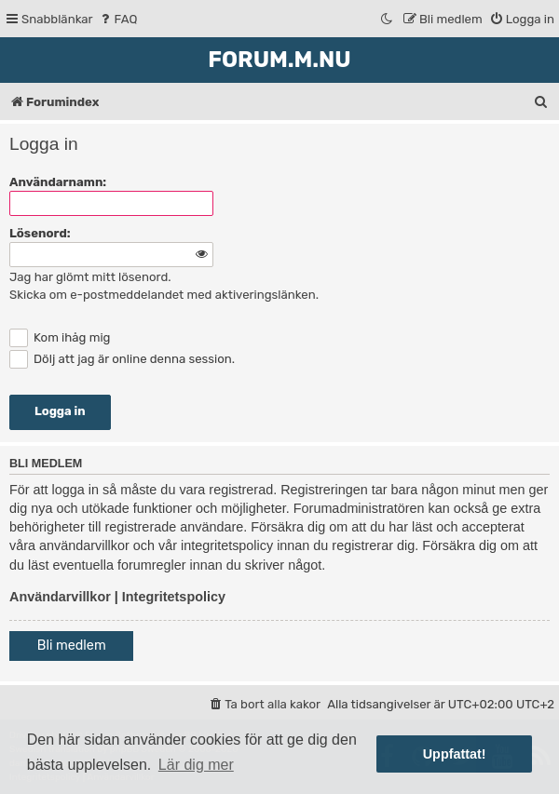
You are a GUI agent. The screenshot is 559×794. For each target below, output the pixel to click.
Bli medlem (71, 645)
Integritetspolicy (173, 596)
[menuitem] (118, 19)
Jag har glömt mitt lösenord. (90, 277)
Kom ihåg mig (59, 337)
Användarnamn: (57, 182)
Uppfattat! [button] (454, 754)
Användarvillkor (60, 596)
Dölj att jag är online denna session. (122, 359)
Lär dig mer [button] (196, 765)
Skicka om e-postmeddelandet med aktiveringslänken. (164, 295)
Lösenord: (40, 233)
